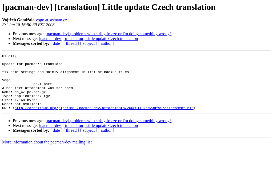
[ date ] (56, 43)
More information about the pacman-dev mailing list (47, 153)
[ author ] (106, 43)
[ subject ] (88, 43)
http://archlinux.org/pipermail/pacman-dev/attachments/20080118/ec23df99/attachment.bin (104, 119)
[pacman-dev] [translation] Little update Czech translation (88, 38)
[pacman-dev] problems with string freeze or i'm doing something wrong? (109, 33)
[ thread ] (71, 43)
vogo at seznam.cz (51, 20)
